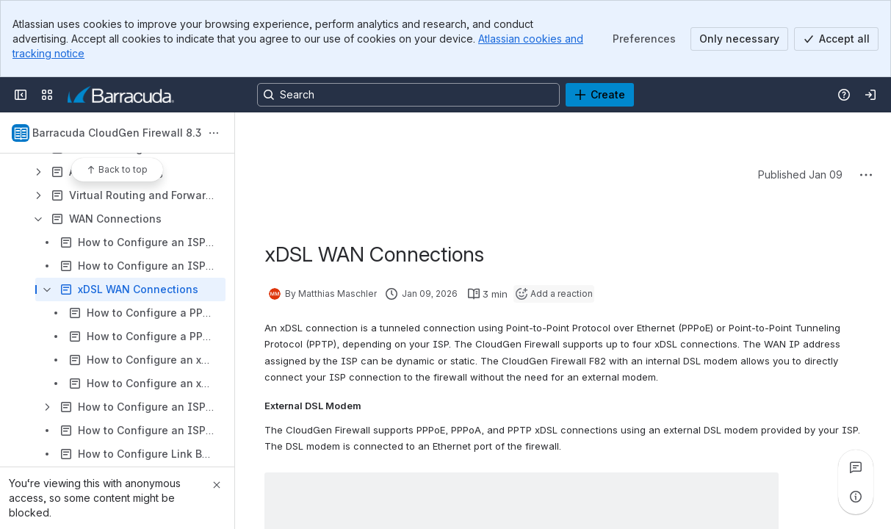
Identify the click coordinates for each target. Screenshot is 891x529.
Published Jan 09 (800, 174)
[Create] (600, 95)
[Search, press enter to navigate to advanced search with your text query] (408, 95)
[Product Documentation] (121, 95)
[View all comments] (855, 467)
